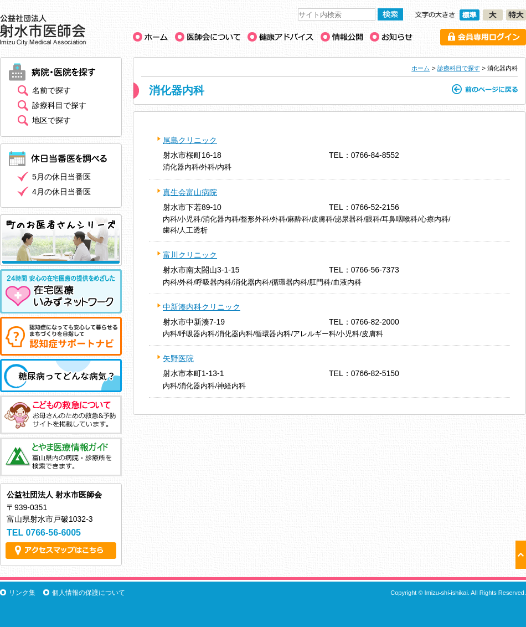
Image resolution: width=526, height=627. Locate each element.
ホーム (420, 68)
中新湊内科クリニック (201, 306)
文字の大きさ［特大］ (516, 14)
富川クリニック (190, 254)
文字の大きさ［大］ (493, 14)
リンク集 (22, 593)
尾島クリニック (190, 140)
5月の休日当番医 (61, 176)
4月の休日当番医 (61, 191)
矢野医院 (178, 358)
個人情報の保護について (88, 593)
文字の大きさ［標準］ (469, 14)
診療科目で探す (458, 68)
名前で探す (51, 90)
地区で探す (51, 120)
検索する (390, 14)
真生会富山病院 (190, 192)
